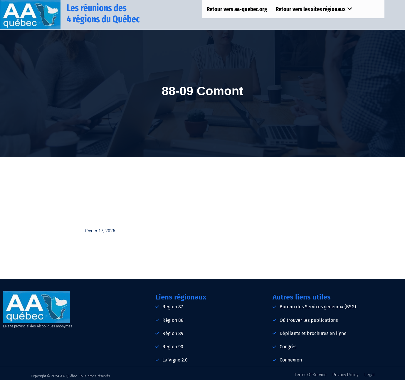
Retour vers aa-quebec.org (237, 9)
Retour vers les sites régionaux (314, 9)
